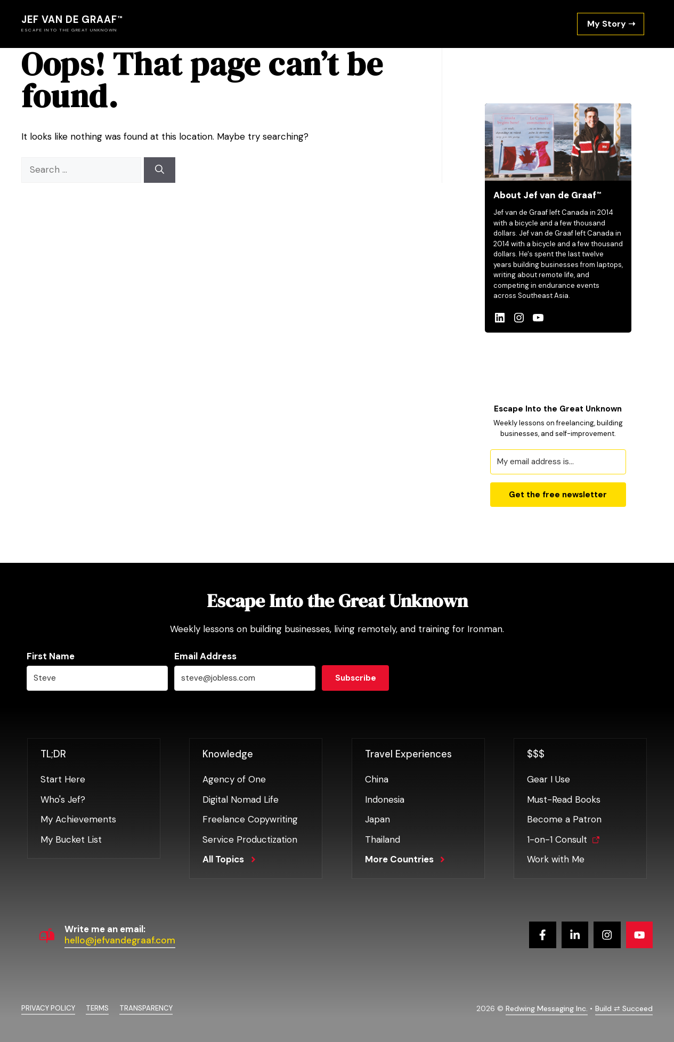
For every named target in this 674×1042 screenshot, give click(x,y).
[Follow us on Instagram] (607, 935)
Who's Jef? (62, 799)
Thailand (382, 839)
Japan (377, 819)
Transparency (146, 1008)
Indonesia (384, 799)
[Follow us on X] (575, 935)
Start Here (62, 779)
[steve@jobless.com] (244, 678)
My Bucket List (71, 839)
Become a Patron (564, 819)
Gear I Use (548, 779)
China (376, 779)
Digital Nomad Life (240, 799)
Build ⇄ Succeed (624, 1008)
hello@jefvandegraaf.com (119, 940)
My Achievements (78, 819)
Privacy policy (48, 1008)
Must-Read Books (563, 799)
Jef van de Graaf (69, 19)
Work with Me (555, 859)
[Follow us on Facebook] (542, 935)
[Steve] (97, 678)
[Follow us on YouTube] (639, 935)
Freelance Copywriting (250, 819)
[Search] (159, 170)
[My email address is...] (558, 461)
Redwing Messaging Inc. (547, 1008)
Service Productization (249, 839)
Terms (97, 1008)
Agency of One (234, 779)
